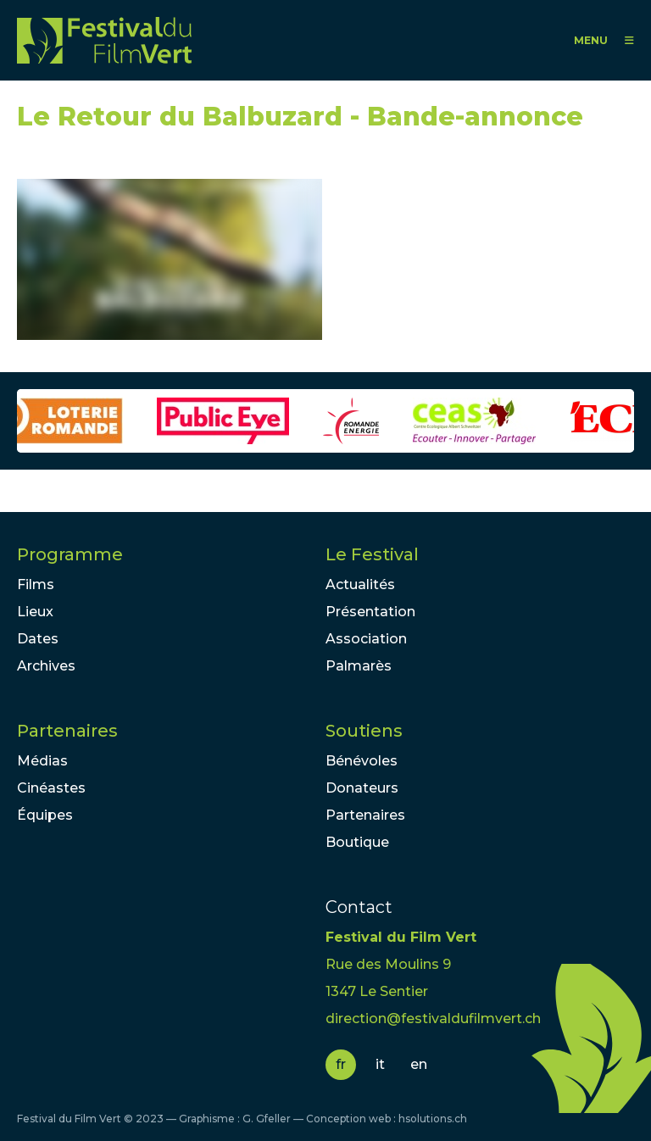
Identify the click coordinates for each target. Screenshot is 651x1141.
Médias (42, 761)
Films (35, 584)
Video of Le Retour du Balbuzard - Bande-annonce (169, 259)
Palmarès (359, 666)
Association (366, 639)
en (418, 1064)
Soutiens (364, 731)
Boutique (357, 842)
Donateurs (362, 788)
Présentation (370, 612)
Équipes (45, 815)
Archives (46, 666)
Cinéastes (51, 788)
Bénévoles (362, 761)
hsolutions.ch (432, 1118)
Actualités (360, 584)
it (380, 1064)
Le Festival (372, 554)
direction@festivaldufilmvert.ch (433, 1018)
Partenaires (67, 731)
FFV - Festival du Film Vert (104, 40)
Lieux (35, 612)
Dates (37, 639)
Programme (70, 554)
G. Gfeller (266, 1118)
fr (341, 1064)
